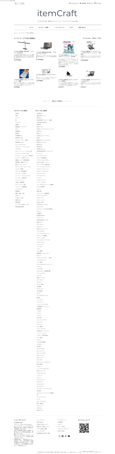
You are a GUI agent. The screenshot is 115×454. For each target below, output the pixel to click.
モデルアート (40, 382)
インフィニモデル (41, 182)
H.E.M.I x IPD (40, 202)
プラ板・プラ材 (19, 198)
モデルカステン (41, 384)
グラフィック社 (41, 237)
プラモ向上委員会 (41, 342)
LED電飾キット (19, 135)
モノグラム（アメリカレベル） (44, 388)
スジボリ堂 (39, 268)
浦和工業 (39, 191)
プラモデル (18, 149)
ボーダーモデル (41, 348)
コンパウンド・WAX (20, 173)
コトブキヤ (39, 246)
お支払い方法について (42, 424)
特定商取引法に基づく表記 (43, 433)
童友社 (38, 297)
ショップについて (59, 27)
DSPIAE (39, 124)
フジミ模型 (39, 337)
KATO (38, 138)
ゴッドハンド (40, 244)
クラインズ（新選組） (42, 235)
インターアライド (41, 180)
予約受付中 (39, 113)
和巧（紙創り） (41, 403)
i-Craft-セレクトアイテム (43, 135)
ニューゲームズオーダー (43, 368)
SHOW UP (39, 146)
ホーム (31, 27)
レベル (38, 399)
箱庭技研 (39, 308)
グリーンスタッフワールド (43, 240)
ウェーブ (39, 189)
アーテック (39, 153)
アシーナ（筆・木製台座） (43, 164)
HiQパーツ (39, 133)
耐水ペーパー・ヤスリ (21, 164)
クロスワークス (41, 242)
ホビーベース (40, 357)
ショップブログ (41, 431)
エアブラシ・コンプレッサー (22, 146)
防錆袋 (17, 133)
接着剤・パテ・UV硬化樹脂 (22, 160)
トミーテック (40, 300)
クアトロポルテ (41, 231)
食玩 (16, 115)
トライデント (40, 302)
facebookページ (22, 445)
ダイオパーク (40, 288)
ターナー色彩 (40, 284)
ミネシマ (39, 377)
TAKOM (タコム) (41, 149)
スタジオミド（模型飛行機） (44, 271)
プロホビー (39, 344)
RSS (59, 431)
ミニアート (39, 375)
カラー (17, 129)
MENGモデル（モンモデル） (44, 140)
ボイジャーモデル (41, 353)
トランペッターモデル (42, 304)
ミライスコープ (41, 379)
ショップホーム (41, 420)
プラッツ (39, 339)
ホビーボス (39, 359)
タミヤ (38, 293)
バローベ (39, 313)
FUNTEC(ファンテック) (43, 331)
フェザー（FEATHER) (42, 335)
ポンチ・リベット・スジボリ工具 (23, 151)
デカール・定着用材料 (21, 171)
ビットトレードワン (42, 320)
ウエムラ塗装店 (41, 186)
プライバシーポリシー (63, 428)
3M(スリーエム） (41, 277)
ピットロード (40, 322)
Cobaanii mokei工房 (42, 122)
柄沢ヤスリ (39, 222)
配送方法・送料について (43, 426)
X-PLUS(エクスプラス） (43, 204)
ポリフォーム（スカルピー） (44, 362)
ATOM (62, 431)
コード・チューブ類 (20, 184)
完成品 (17, 113)
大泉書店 (39, 213)
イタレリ (39, 178)
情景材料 (17, 191)
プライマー (18, 122)
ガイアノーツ (40, 217)
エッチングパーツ (19, 180)
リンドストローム (41, 397)
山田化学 (39, 390)
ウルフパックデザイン (42, 195)
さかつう (39, 255)
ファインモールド (41, 328)
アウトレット (40, 405)
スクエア (39, 266)
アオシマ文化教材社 (42, 158)
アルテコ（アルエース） (43, 171)
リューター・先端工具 (21, 178)
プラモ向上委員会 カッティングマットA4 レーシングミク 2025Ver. (68, 56)
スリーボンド (40, 280)
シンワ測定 (39, 262)
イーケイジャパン (41, 175)
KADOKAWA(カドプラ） (43, 220)
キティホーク (40, 224)
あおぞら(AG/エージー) (42, 162)
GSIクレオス (40, 126)
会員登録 (84, 3)
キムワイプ (39, 226)
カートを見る (61, 426)
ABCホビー (39, 118)
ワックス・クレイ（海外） (22, 140)
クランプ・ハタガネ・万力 (22, 153)
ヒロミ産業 (39, 326)
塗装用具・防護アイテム (21, 162)
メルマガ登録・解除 (42, 428)
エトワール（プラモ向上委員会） (26, 32)
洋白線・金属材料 (19, 182)
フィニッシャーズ (41, 333)
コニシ (38, 248)
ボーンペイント (41, 351)
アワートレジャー (41, 173)
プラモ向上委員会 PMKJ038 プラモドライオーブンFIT (46, 53)
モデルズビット (41, 386)
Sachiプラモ (40, 410)
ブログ (71, 27)
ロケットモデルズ (41, 401)
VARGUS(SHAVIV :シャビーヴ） (45, 151)
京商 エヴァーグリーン (42, 229)
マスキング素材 (19, 169)
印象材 (17, 124)
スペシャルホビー (41, 273)
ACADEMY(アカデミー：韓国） (45, 120)
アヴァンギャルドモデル (43, 160)
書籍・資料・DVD (19, 193)
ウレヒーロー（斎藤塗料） (43, 193)
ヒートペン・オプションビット (23, 175)
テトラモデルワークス (42, 295)
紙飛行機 (17, 202)
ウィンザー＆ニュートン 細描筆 (45, 184)
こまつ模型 (39, 251)
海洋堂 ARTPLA (41, 215)
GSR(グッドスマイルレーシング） (45, 129)
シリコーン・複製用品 (21, 186)
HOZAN (39, 346)
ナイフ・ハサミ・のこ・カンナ (23, 166)
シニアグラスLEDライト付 (22, 204)
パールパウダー (19, 189)
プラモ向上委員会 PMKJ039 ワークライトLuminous (24, 52)
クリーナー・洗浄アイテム (22, 158)
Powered (89, 452)
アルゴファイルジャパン (43, 169)
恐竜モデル (18, 200)
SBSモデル (39, 144)
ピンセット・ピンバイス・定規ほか (24, 155)
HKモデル (39, 131)
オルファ (39, 211)
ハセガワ (39, 311)
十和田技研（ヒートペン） (43, 306)
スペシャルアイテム (20, 144)
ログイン (91, 3)
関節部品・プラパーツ (21, 126)
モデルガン (39, 408)
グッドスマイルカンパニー (43, 233)
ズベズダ (39, 275)
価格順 (94, 38)
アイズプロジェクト (42, 155)
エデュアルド (40, 206)
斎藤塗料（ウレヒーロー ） (43, 253)
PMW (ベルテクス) (41, 142)
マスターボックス (41, 373)
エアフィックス (41, 200)
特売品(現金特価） (20, 206)
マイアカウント (75, 3)
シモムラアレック (41, 260)
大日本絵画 (39, 291)
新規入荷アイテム (41, 115)
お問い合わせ (81, 27)
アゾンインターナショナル (43, 166)
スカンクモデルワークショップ (44, 264)
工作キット (18, 195)
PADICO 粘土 (19, 138)
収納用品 (17, 131)
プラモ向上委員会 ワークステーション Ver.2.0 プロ (90, 80)
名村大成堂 (39, 364)
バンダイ (39, 315)
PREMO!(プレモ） (20, 142)
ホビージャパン (41, 355)
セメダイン (39, 282)
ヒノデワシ (39, 324)
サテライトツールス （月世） (44, 257)
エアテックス (40, 198)
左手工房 (39, 317)
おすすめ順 (88, 38)
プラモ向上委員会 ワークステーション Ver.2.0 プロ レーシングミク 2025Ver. (91, 53)
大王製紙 (39, 286)
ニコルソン (39, 366)
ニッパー (17, 118)
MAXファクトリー (41, 371)
